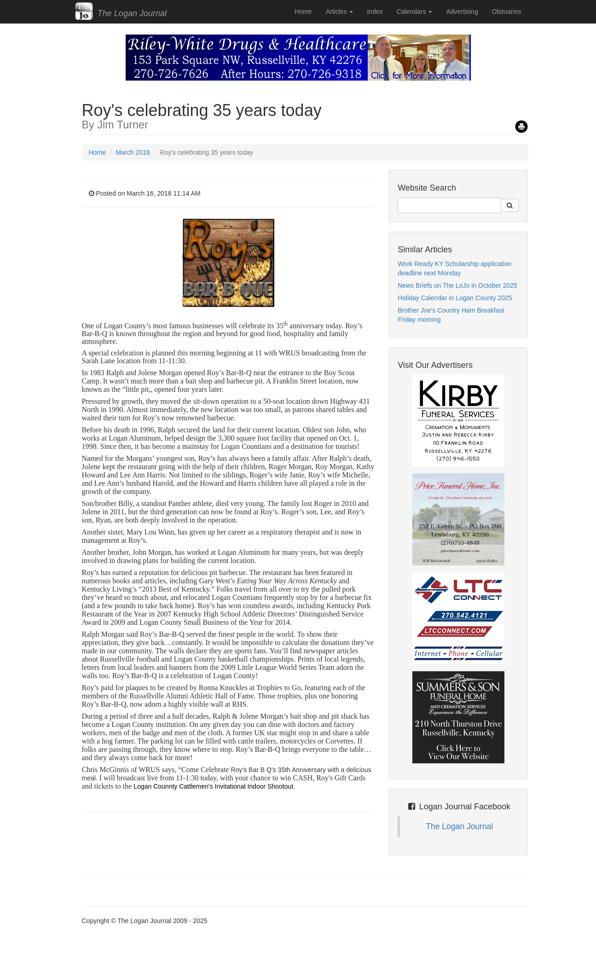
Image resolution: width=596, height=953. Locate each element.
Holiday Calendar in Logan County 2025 (455, 298)
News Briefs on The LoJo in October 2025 (457, 285)
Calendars (415, 11)
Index (374, 11)
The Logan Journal (459, 826)
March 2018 (133, 152)
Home (303, 11)
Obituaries (506, 11)
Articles (339, 11)
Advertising (462, 11)
